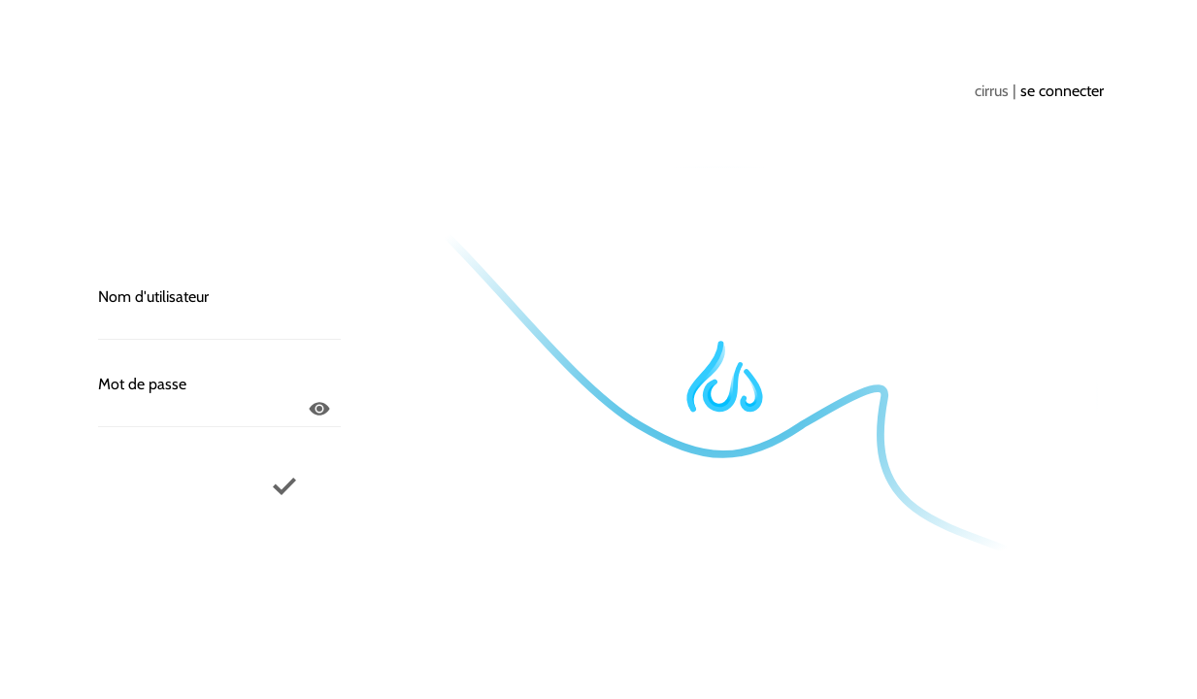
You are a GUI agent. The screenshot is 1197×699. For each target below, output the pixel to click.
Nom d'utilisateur (219, 313)
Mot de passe (219, 401)
